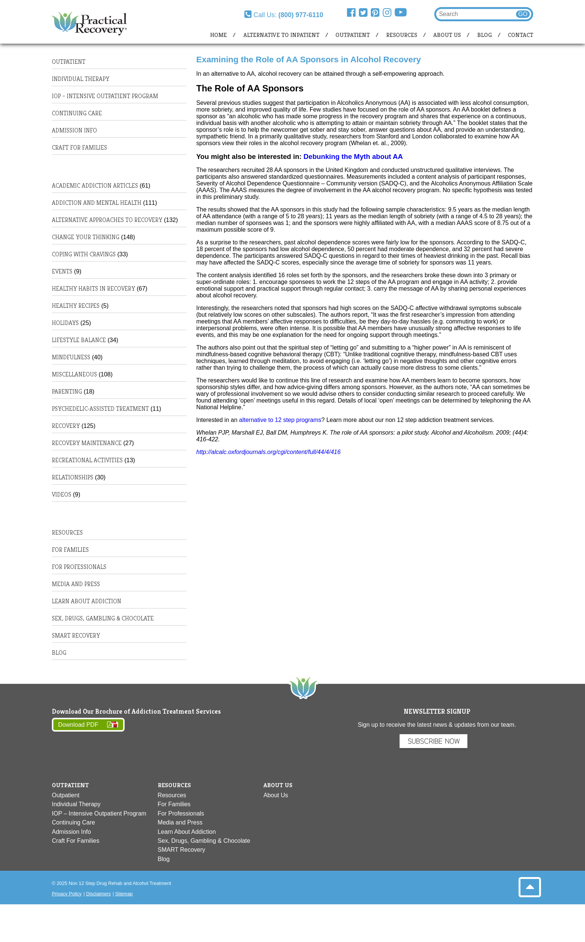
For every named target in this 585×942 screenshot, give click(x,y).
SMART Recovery (76, 635)
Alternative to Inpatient (281, 35)
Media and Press (76, 584)
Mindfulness (71, 357)
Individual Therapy (80, 79)
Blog (484, 35)
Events (62, 271)
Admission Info (74, 130)
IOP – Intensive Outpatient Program (105, 96)
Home (218, 35)
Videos (61, 494)
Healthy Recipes (76, 306)
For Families (70, 550)
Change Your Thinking (85, 237)
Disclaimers (98, 893)
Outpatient (352, 35)
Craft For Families (79, 147)
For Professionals (79, 567)
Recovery (66, 426)
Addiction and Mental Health (96, 203)
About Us (447, 35)
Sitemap (124, 893)
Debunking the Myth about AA (354, 156)
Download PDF (78, 725)
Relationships (72, 477)
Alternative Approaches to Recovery (107, 220)
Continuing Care (77, 113)
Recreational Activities (87, 460)
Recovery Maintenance (87, 443)
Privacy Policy (67, 893)
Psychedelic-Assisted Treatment (100, 409)
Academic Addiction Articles (95, 186)
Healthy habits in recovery (93, 288)
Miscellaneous (74, 374)
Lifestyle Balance (79, 340)
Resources (401, 35)
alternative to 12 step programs (280, 420)
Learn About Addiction (86, 601)
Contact (520, 35)
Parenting (67, 391)
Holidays (65, 323)
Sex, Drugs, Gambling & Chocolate (103, 618)
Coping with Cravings (84, 254)
